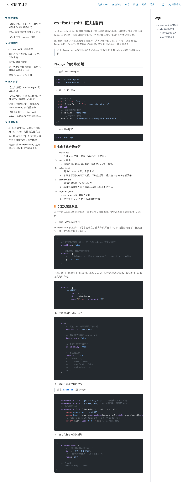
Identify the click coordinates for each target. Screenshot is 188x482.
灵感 (143, 4)
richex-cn (68, 390)
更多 (152, 4)
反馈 (135, 4)
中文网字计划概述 (18, 62)
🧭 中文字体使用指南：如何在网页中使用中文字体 (25, 69)
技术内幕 (11, 82)
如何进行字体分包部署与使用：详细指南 (25, 56)
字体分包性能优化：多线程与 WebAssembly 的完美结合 (24, 106)
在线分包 (116, 4)
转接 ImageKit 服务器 (20, 75)
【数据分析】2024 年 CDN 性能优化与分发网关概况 (25, 26)
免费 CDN (103, 4)
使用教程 (11, 43)
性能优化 (11, 122)
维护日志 (11, 18)
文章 (127, 4)
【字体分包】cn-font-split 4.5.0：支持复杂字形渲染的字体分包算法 (24, 114)
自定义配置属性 (167, 37)
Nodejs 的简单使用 (165, 29)
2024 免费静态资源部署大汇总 (25, 32)
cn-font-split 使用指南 (21, 49)
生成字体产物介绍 (168, 33)
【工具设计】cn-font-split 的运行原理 (24, 89)
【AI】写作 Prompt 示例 (22, 37)
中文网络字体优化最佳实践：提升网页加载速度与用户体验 (25, 138)
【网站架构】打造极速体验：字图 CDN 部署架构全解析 (25, 98)
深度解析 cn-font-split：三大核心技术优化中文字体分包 (24, 146)
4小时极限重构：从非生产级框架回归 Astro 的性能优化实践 (24, 130)
